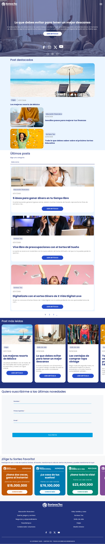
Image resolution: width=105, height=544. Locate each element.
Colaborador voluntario (26, 527)
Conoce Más (17, 492)
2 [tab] (52, 54)
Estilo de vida (79, 519)
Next (64, 385)
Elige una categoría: (17, 158)
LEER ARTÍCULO (52, 34)
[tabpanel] (52, 28)
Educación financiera (26, 512)
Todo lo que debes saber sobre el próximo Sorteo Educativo (69, 141)
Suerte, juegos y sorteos (26, 515)
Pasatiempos (26, 523)
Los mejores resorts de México (25, 104)
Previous (42, 385)
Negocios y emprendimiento (26, 519)
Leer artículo (52, 209)
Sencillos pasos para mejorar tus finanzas (65, 120)
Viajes (79, 523)
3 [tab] (57, 54)
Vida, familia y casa (78, 512)
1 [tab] (48, 54)
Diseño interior (78, 527)
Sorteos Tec (78, 515)
